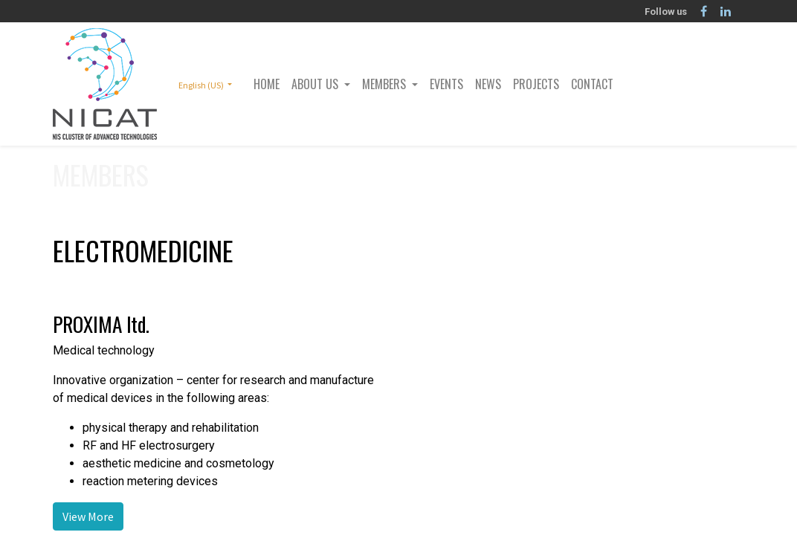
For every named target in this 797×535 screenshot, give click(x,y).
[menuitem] (266, 84)
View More (88, 516)
